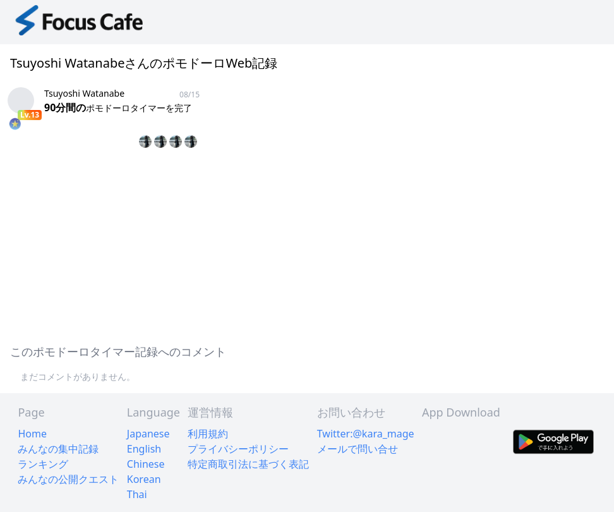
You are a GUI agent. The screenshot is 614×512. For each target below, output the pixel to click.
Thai (137, 494)
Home (32, 434)
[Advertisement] (307, 243)
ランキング (43, 464)
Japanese (148, 434)
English (144, 449)
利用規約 (208, 434)
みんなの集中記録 (58, 449)
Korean (144, 479)
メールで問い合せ (357, 449)
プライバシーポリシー (238, 449)
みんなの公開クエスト (68, 479)
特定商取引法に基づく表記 (248, 464)
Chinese (146, 464)
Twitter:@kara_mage (365, 434)
